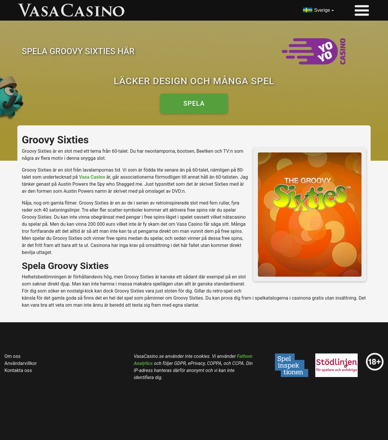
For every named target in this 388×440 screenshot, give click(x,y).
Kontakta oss (18, 370)
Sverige (322, 10)
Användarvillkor (20, 363)
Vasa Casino (92, 177)
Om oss (12, 356)
